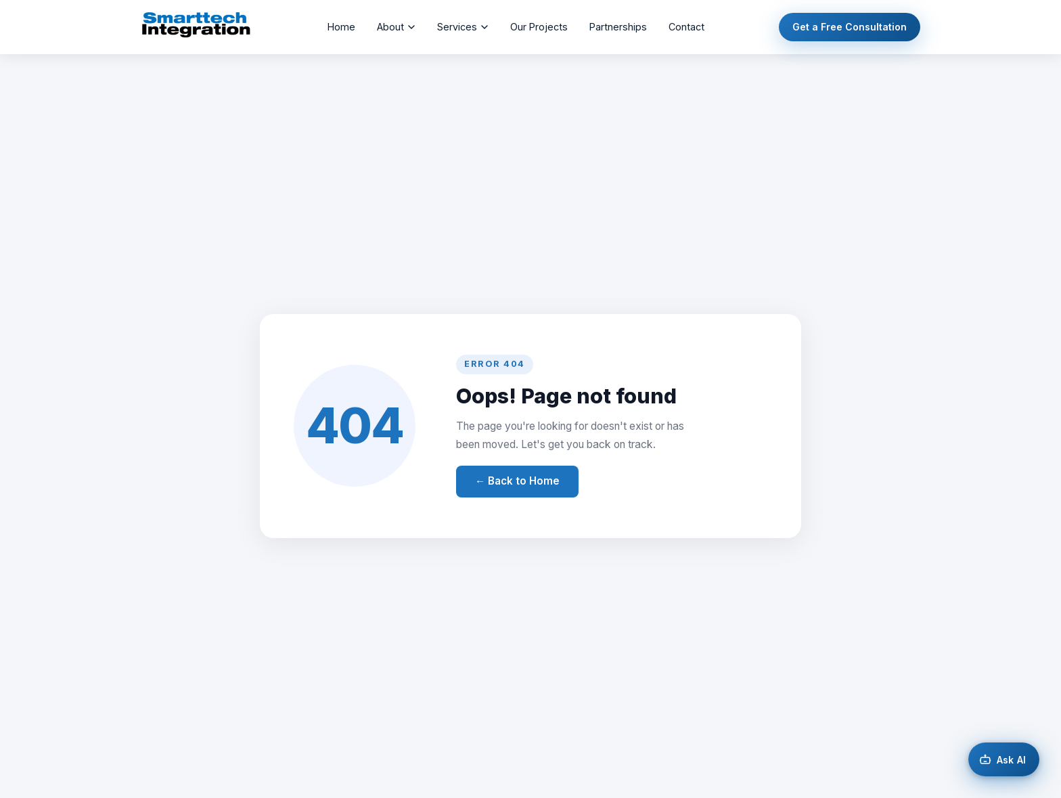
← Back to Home (517, 480)
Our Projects (539, 26)
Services (463, 26)
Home (341, 26)
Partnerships (618, 26)
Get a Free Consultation (849, 26)
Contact (686, 26)
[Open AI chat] (1003, 759)
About (396, 26)
